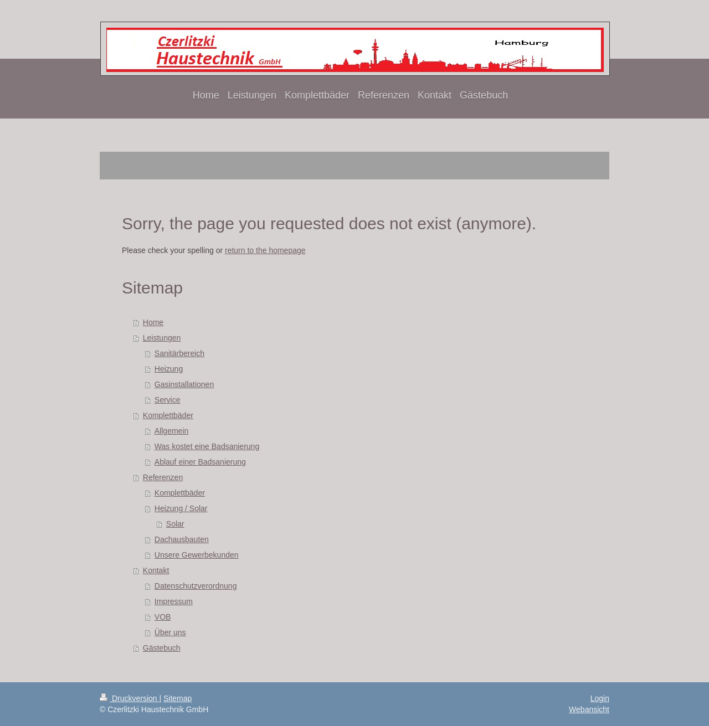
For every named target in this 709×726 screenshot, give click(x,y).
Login (599, 698)
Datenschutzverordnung (196, 585)
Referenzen (163, 477)
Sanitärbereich (179, 353)
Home (153, 322)
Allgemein (171, 430)
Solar (175, 523)
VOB (163, 616)
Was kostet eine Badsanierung (207, 446)
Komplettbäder (168, 415)
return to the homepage (265, 250)
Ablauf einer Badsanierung (200, 461)
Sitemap (177, 698)
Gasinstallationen (184, 384)
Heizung (169, 368)
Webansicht (589, 709)
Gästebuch (162, 647)
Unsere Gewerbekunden (197, 554)
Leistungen (162, 337)
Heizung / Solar (181, 508)
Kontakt (156, 570)
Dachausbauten (182, 539)
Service (168, 399)
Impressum (174, 601)
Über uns (170, 632)
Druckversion (129, 698)
